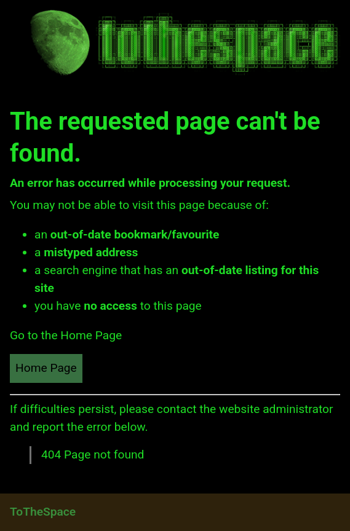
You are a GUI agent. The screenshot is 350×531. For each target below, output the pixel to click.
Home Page (46, 368)
